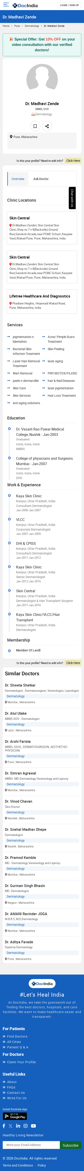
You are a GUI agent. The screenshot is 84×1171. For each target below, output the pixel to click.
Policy (42, 1165)
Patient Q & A (17, 1047)
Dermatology (32, 25)
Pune (17, 25)
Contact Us (16, 1092)
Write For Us (17, 1098)
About (12, 1082)
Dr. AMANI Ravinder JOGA (26, 913)
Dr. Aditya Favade (19, 941)
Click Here (73, 160)
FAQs (11, 1087)
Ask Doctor (41, 179)
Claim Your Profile (21, 1062)
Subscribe (70, 1145)
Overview (18, 179)
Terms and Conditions (18, 1165)
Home (6, 25)
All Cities (14, 1042)
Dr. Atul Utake (16, 713)
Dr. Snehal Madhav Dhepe (25, 829)
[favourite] (35, 126)
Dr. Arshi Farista (18, 741)
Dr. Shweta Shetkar (20, 685)
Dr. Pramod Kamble (20, 857)
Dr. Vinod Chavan (18, 801)
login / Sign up (69, 5)
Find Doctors (17, 1036)
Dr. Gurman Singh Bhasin (25, 885)
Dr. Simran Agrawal (20, 773)
